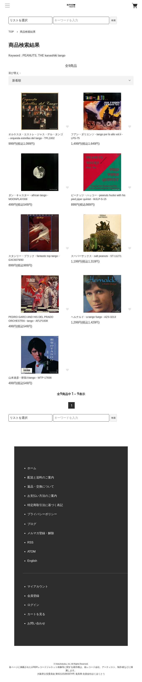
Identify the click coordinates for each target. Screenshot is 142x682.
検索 (113, 20)
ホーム (31, 468)
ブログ (31, 523)
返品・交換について (40, 486)
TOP (11, 31)
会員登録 (33, 595)
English (32, 560)
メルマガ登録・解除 (40, 533)
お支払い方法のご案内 (42, 495)
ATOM (31, 551)
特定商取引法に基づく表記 (45, 505)
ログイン (33, 604)
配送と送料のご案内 (40, 477)
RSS (30, 542)
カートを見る (36, 614)
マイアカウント (37, 586)
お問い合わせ (36, 623)
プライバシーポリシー (42, 514)
